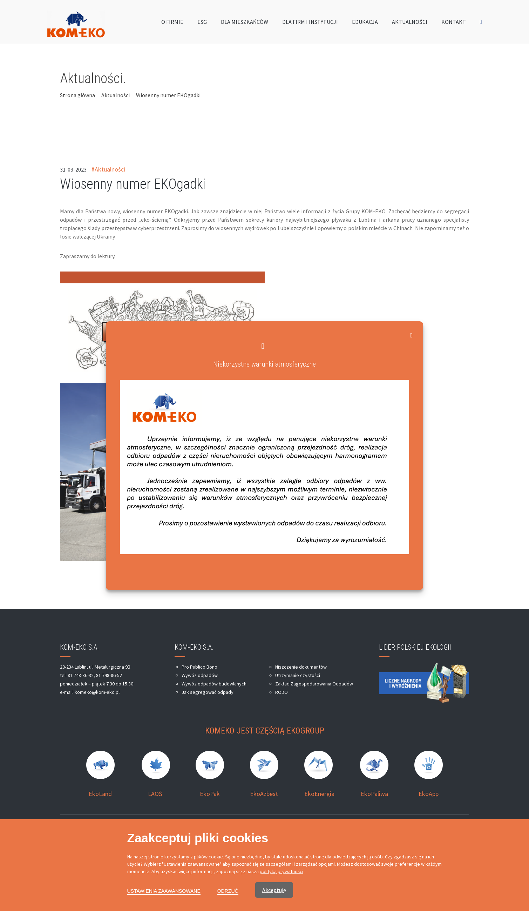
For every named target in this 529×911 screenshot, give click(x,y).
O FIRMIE (172, 23)
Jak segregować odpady (207, 692)
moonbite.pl (456, 833)
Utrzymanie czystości (297, 675)
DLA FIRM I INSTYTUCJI (310, 23)
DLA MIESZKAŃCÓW (244, 23)
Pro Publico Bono (199, 667)
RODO (281, 692)
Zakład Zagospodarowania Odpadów (314, 684)
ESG (202, 23)
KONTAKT (453, 23)
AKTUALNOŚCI (409, 23)
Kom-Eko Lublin (147, 833)
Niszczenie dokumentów (301, 667)
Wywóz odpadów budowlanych (214, 684)
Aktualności (115, 95)
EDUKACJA (365, 23)
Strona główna (77, 95)
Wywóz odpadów (200, 675)
